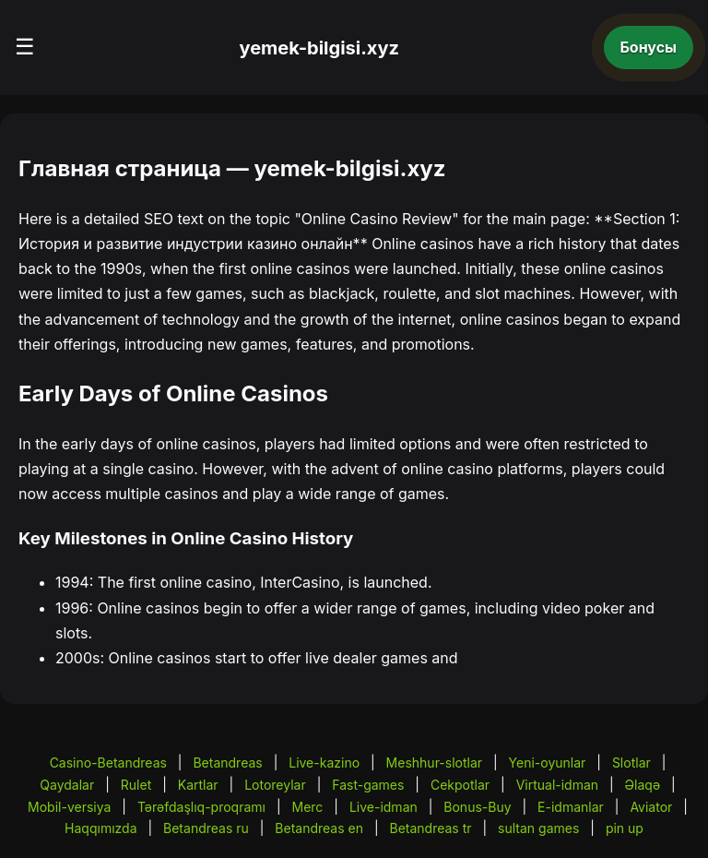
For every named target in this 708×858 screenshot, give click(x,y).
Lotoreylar (275, 784)
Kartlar (198, 784)
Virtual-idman (557, 784)
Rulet (136, 784)
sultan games (538, 828)
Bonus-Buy (477, 807)
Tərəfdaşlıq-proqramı (201, 807)
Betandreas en (319, 828)
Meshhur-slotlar (434, 762)
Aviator (651, 807)
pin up (624, 828)
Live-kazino (324, 762)
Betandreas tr (431, 828)
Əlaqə (642, 784)
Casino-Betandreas (108, 762)
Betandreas (227, 762)
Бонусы (649, 47)
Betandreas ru (206, 828)
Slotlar (631, 762)
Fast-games (368, 784)
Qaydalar (67, 784)
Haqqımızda (100, 828)
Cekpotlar (460, 784)
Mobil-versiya (69, 807)
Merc (308, 807)
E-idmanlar (570, 807)
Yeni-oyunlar (547, 762)
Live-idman (383, 807)
